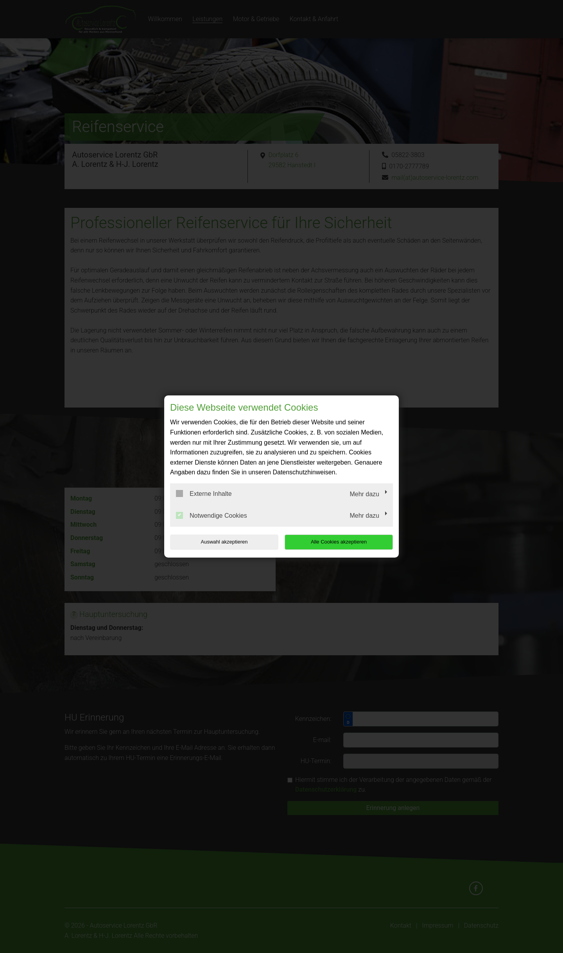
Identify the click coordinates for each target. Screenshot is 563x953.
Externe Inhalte (204, 493)
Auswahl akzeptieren (220, 542)
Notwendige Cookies (211, 515)
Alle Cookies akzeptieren (343, 542)
